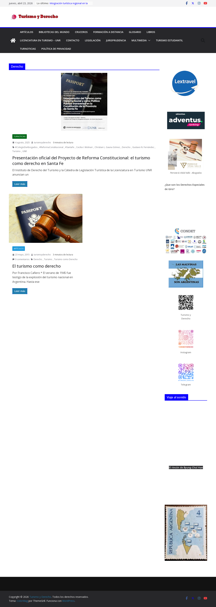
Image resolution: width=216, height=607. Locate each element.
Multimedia (139, 40)
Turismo (16, 151)
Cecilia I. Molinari (84, 147)
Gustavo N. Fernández (143, 147)
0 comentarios (20, 259)
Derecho (126, 147)
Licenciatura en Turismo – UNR (40, 40)
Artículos (26, 32)
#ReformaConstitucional (51, 147)
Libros (151, 32)
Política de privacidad (56, 48)
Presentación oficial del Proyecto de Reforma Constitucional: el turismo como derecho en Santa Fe (81, 160)
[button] (148, 40)
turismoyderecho (42, 142)
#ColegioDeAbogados (26, 147)
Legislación (93, 40)
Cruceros (81, 32)
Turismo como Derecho (66, 259)
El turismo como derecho (36, 266)
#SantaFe (69, 147)
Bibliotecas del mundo (54, 32)
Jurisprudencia (116, 40)
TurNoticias (28, 48)
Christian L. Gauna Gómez (107, 147)
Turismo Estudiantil (169, 40)
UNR (24, 151)
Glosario (135, 32)
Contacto (72, 40)
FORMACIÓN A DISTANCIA (108, 32)
